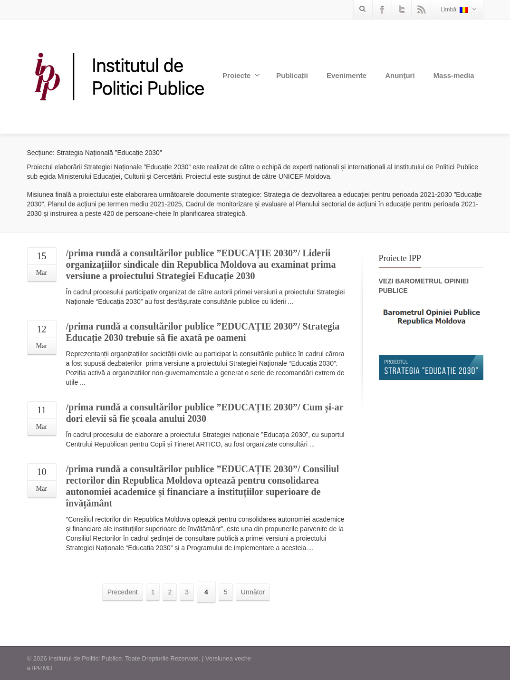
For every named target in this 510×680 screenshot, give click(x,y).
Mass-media (453, 75)
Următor (253, 592)
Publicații (292, 75)
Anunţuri (399, 75)
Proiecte (241, 75)
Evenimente (346, 75)
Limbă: (458, 9)
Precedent (122, 592)
